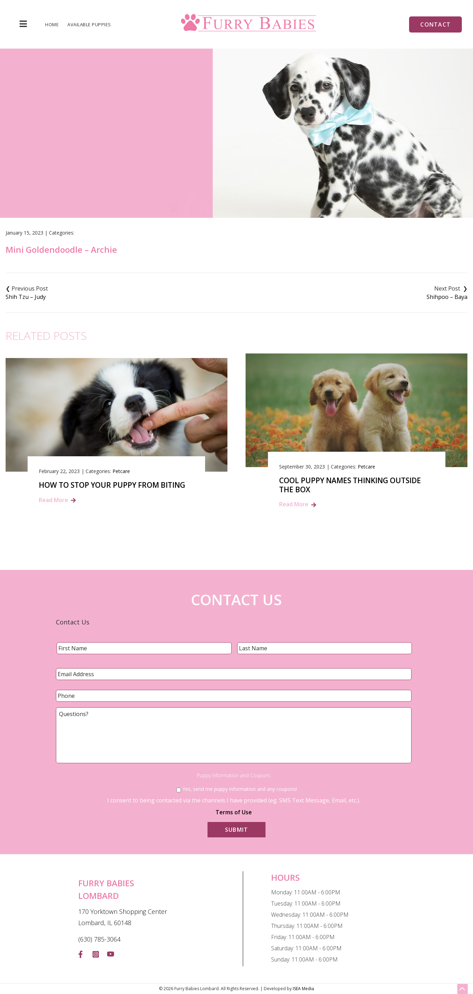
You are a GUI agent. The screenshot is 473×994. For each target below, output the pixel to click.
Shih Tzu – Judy (26, 297)
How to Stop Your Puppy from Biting (112, 485)
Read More (53, 500)
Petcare (121, 471)
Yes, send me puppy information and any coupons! (239, 789)
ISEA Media (303, 989)
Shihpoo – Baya (447, 297)
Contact (435, 24)
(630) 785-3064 (99, 939)
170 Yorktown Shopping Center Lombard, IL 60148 (122, 917)
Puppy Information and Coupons (234, 775)
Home (52, 24)
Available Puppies (89, 24)
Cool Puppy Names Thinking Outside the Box (350, 485)
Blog (200, 163)
